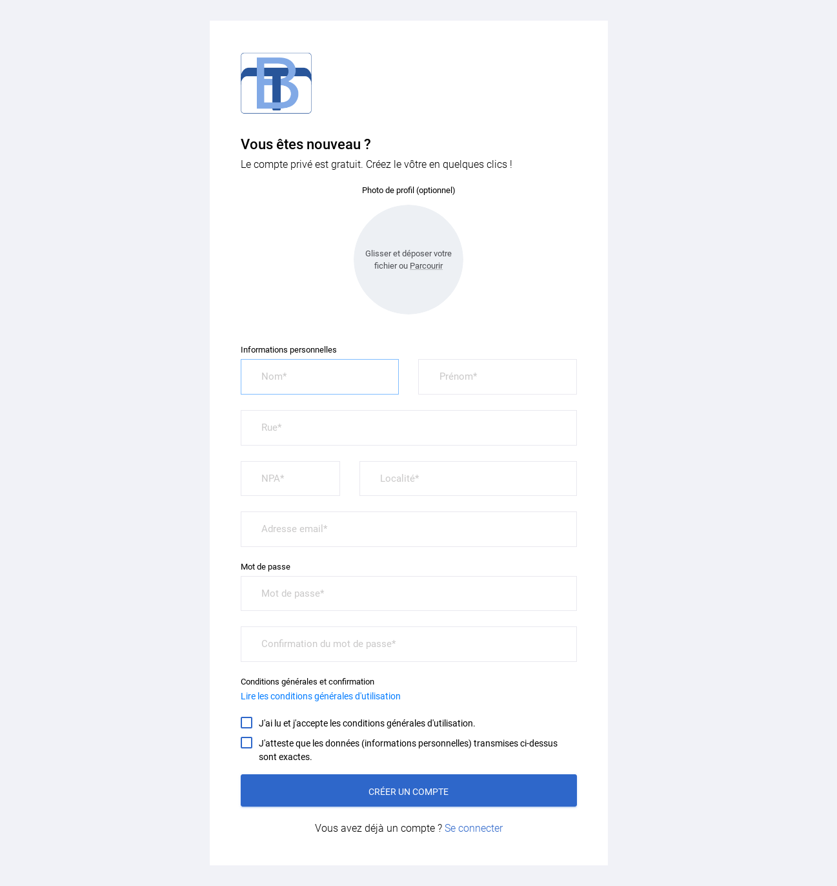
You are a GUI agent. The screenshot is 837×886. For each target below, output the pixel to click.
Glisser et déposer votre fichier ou (408, 260)
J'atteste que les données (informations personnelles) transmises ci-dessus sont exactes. (408, 749)
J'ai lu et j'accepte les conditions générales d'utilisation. (367, 722)
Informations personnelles (289, 349)
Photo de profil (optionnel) (409, 190)
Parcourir (426, 266)
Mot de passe (265, 566)
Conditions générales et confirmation (307, 681)
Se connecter (474, 828)
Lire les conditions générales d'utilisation (321, 696)
